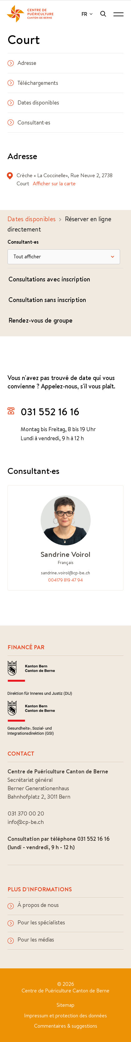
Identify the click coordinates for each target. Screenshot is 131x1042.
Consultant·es (29, 122)
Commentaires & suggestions (65, 1025)
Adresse (22, 63)
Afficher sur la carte (54, 183)
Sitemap (65, 1004)
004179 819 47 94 (65, 580)
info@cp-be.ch (26, 822)
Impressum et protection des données (65, 1015)
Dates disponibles (33, 102)
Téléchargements (33, 83)
